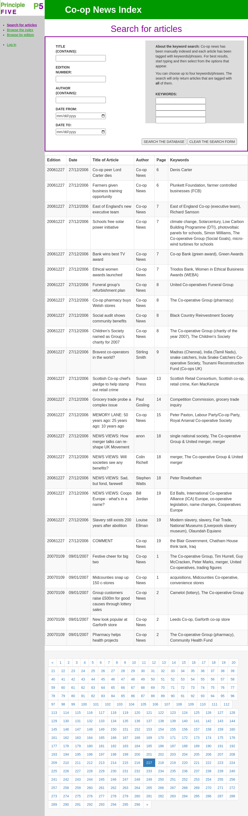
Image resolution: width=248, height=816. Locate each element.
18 (214, 662)
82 (93, 696)
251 (173, 779)
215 (125, 763)
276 (90, 796)
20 (234, 662)
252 (185, 779)
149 (101, 729)
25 (93, 671)
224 (232, 763)
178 (66, 746)
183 (125, 746)
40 (53, 679)
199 (125, 754)
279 (125, 796)
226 (66, 771)
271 (220, 788)
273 (54, 796)
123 (173, 713)
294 (113, 804)
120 (137, 713)
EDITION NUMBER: (64, 69)
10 (134, 662)
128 (232, 713)
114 (66, 713)
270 (208, 788)
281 (149, 796)
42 (73, 679)
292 (90, 804)
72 (183, 688)
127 (220, 713)
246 (113, 779)
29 (133, 671)
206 (208, 754)
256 (232, 779)
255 (220, 779)
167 (125, 738)
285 (196, 796)
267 (173, 788)
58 (232, 679)
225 (54, 771)
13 (164, 662)
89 (163, 696)
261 (101, 788)
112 (226, 704)
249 (149, 779)
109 (191, 704)
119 (125, 713)
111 (215, 704)
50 (153, 679)
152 (137, 729)
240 (232, 771)
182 (113, 746)
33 (173, 671)
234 (161, 771)
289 (54, 804)
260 (90, 788)
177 (54, 746)
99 (73, 704)
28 (123, 671)
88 (153, 696)
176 (232, 738)
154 (161, 729)
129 (54, 721)
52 (173, 679)
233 (149, 771)
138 (161, 721)
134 (113, 721)
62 (83, 688)
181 (101, 746)
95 (223, 696)
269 (196, 788)
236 (185, 771)
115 (78, 713)
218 (161, 763)
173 (196, 738)
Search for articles (22, 25)
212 (90, 763)
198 (113, 754)
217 (149, 763)
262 (113, 788)
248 (137, 779)
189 (196, 746)
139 (173, 721)
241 (54, 779)
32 (163, 671)
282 (161, 796)
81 (83, 696)
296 (137, 804)
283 (173, 796)
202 (161, 754)
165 (101, 738)
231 (125, 771)
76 (223, 688)
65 (113, 688)
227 (78, 771)
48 (133, 679)
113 (54, 713)
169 (149, 738)
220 (185, 763)
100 (84, 704)
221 (196, 763)
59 (53, 688)
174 (208, 738)
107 (167, 704)
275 (78, 796)
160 (232, 729)
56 (213, 679)
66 (123, 688)
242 (66, 779)
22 (63, 671)
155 (173, 729)
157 (196, 729)
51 (163, 679)
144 (232, 721)
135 (125, 721)
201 (149, 754)
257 (54, 788)
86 (133, 696)
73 (193, 688)
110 (203, 704)
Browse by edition (20, 35)
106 (155, 704)
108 (179, 704)
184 (137, 746)
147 (78, 729)
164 (90, 738)
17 (204, 662)
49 (143, 679)
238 (208, 771)
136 (137, 721)
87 (143, 696)
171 (173, 738)
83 (103, 696)
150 (113, 729)
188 (185, 746)
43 (83, 679)
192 (232, 746)
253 (196, 779)
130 (66, 721)
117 (101, 713)
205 (196, 754)
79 (63, 696)
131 (78, 721)
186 (161, 746)
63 (93, 688)
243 (78, 779)
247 (125, 779)
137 (149, 721)
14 (174, 662)
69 (153, 688)
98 (63, 704)
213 (101, 763)
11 (144, 662)
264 (137, 788)
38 (223, 671)
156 (185, 729)
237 (196, 771)
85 (123, 696)
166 (113, 738)
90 (173, 696)
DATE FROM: (66, 109)
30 (143, 671)
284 (185, 796)
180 (90, 746)
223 (220, 763)
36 (203, 671)
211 (78, 763)
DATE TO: (64, 125)
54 (193, 679)
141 (196, 721)
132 (90, 721)
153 (149, 729)
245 (101, 779)
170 (161, 738)
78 (53, 696)
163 (78, 738)
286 (208, 796)
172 (185, 738)
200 (137, 754)
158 (208, 729)
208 (232, 754)
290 (66, 804)
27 (113, 671)
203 (173, 754)
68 (143, 688)
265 (149, 788)
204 (185, 754)
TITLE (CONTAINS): (66, 48)
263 (125, 788)
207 (220, 754)
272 (232, 788)
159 (220, 729)
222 (208, 763)
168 (137, 738)
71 (173, 688)
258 (66, 788)
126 (208, 713)
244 (90, 779)
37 (213, 671)
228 (90, 771)
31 (153, 671)
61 (73, 688)
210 (66, 763)
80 (73, 696)
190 (208, 746)
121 (149, 713)
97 (53, 704)
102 (107, 704)
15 (184, 662)
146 (66, 729)
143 (220, 721)
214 (113, 763)
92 (193, 696)
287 (220, 796)
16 (194, 662)
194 (66, 754)
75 (213, 688)
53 (183, 679)
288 (232, 796)
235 (173, 771)
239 (220, 771)
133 (101, 721)
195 (78, 754)
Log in (11, 45)
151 (125, 729)
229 (101, 771)
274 (66, 796)
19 (224, 662)
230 (113, 771)
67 (133, 688)
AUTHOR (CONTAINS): (66, 90)
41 (63, 679)
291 (78, 804)
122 (161, 713)
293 (101, 804)
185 (149, 746)
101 (96, 704)
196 (90, 754)
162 (66, 738)
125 (196, 713)
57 (223, 679)
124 (185, 713)
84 (113, 696)
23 (73, 671)
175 (220, 738)
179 (78, 746)
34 (183, 671)
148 (90, 729)
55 (203, 679)
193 (54, 754)
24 (83, 671)
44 (93, 679)
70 (163, 688)
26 (103, 671)
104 (131, 704)
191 (220, 746)
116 (90, 713)
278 (113, 796)
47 (123, 679)
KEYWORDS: (166, 94)
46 (113, 679)
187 (173, 746)
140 (185, 721)
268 (185, 788)
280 (137, 796)
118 (113, 713)
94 (213, 696)
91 (183, 696)
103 (120, 704)
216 (137, 763)
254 (208, 779)
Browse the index (20, 30)
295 (125, 804)
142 (208, 721)
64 (103, 688)
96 (232, 696)
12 (154, 662)
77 (232, 688)
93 (203, 696)
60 (63, 688)
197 (101, 754)
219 (173, 763)
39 (232, 671)
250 (161, 779)
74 (203, 688)
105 (143, 704)
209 (54, 763)
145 (54, 729)
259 (78, 788)
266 (161, 788)
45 (103, 679)
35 (193, 671)
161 (54, 738)
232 (137, 771)
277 (101, 796)
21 (53, 671)
